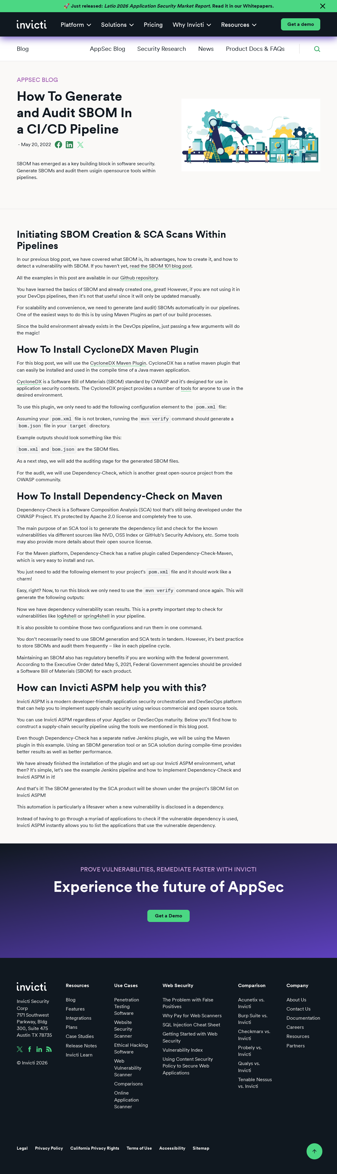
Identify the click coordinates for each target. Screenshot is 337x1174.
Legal (22, 1146)
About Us (296, 998)
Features (75, 1007)
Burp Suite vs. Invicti (253, 1017)
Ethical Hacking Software (131, 1047)
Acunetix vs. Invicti (251, 1001)
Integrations (78, 1016)
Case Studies (80, 1035)
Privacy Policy (49, 1146)
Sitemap (201, 1146)
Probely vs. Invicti (250, 1049)
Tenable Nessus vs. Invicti (255, 1081)
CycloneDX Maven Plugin (118, 363)
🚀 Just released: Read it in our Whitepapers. (169, 6)
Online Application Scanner (126, 1098)
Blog (23, 48)
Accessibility (172, 1146)
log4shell (66, 614)
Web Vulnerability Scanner (127, 1066)
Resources (297, 1035)
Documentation (303, 1016)
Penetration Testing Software (126, 1004)
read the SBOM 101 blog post (160, 266)
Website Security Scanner (123, 1027)
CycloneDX (29, 381)
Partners (295, 1044)
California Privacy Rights (94, 1146)
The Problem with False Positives (188, 1001)
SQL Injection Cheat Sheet (191, 1023)
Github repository (139, 278)
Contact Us (298, 1007)
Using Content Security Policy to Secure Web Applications (188, 1064)
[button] (76, 24)
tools (186, 388)
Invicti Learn (79, 1053)
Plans (71, 1026)
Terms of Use (139, 1146)
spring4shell (96, 614)
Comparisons (128, 1082)
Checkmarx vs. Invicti (254, 1033)
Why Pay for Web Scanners (192, 1014)
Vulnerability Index (183, 1048)
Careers (295, 1026)
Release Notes (81, 1044)
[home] (32, 24)
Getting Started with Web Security (190, 1035)
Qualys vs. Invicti (249, 1065)
